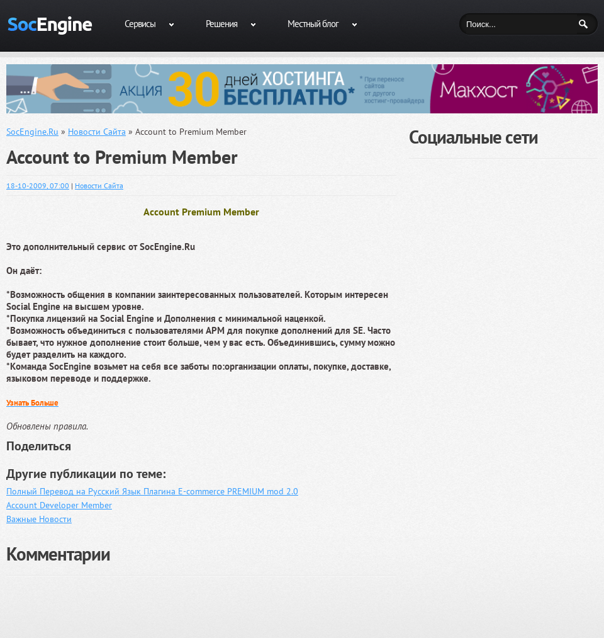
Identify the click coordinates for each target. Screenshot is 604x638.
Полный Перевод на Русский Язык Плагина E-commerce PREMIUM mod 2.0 (152, 491)
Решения (221, 24)
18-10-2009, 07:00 (37, 185)
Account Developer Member (59, 505)
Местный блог (313, 24)
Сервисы (140, 24)
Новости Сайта (99, 185)
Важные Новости (39, 519)
